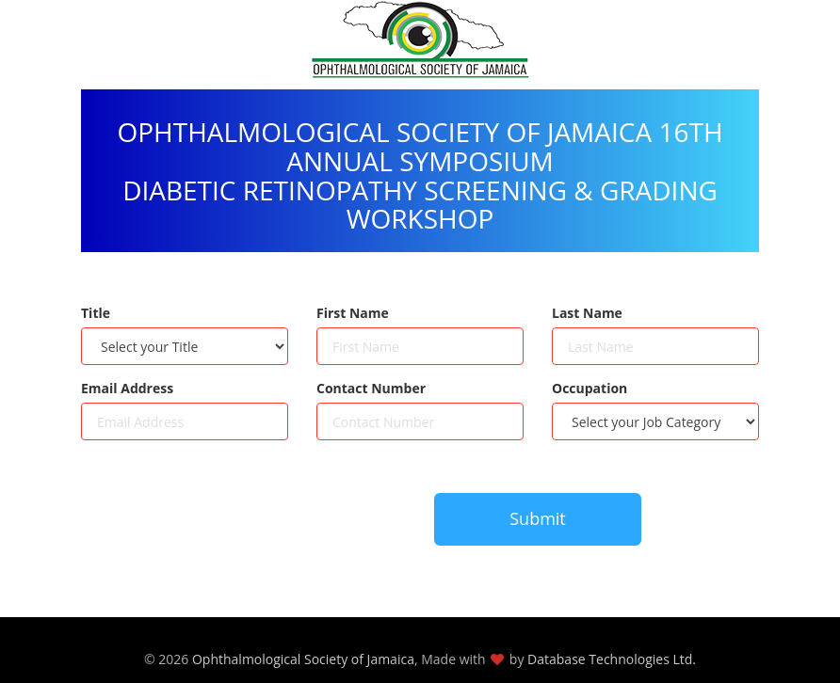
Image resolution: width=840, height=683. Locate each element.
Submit (537, 518)
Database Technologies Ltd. (611, 659)
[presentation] (224, 528)
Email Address (127, 388)
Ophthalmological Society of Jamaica (303, 659)
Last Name (587, 313)
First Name (352, 313)
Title (95, 313)
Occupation (589, 388)
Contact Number (371, 388)
